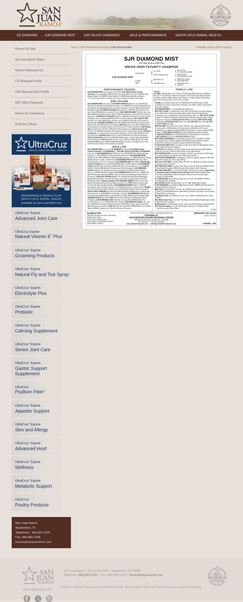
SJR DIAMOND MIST (60, 35)
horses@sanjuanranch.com (33, 542)
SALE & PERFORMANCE (148, 35)
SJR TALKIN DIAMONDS (102, 35)
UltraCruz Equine (38, 234)
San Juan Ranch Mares (29, 59)
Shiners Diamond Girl (29, 70)
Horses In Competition (29, 113)
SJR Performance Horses (94, 47)
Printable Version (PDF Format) (213, 47)
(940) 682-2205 (87, 575)
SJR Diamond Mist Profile (32, 91)
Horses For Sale (25, 48)
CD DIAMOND (27, 35)
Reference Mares (26, 124)
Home (74, 47)
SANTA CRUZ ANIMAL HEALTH (198, 35)
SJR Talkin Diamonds (29, 102)
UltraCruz (30, 389)
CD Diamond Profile (28, 81)
